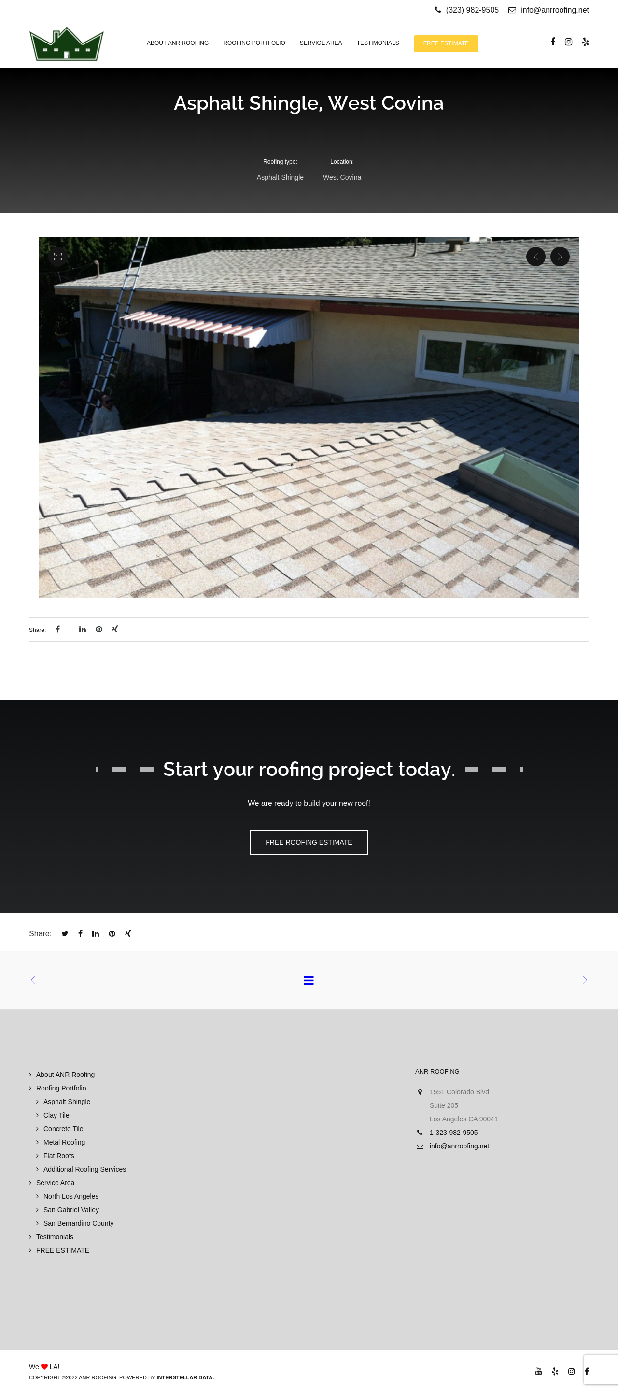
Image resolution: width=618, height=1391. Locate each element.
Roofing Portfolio (61, 1088)
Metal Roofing (64, 1142)
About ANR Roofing (65, 1074)
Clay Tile (56, 1115)
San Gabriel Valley (71, 1210)
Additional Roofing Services (84, 1169)
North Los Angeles (70, 1196)
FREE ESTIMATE (62, 1250)
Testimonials (54, 1237)
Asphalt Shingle (66, 1101)
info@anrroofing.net (548, 9)
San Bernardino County (78, 1223)
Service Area (55, 1183)
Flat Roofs (58, 1156)
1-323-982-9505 (454, 1132)
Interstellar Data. (185, 1377)
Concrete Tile (63, 1129)
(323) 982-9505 (472, 10)
